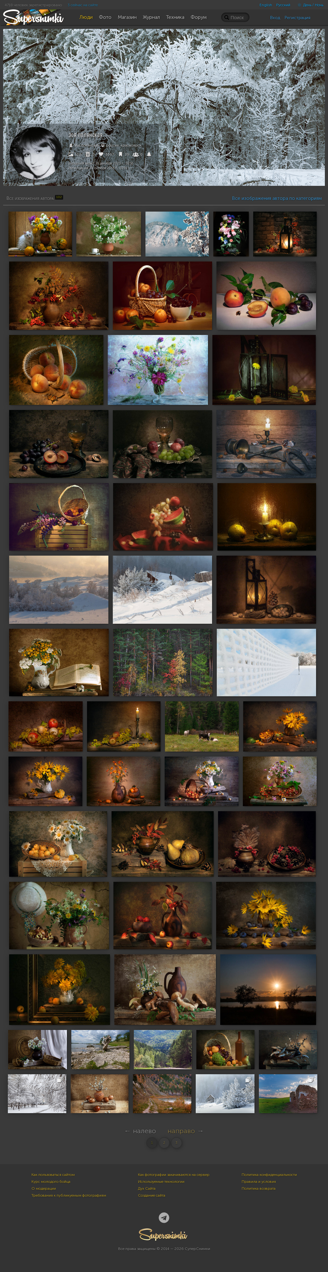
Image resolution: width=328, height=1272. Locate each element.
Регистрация (297, 17)
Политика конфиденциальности (269, 1174)
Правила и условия (259, 1181)
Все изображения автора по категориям (277, 198)
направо (181, 1131)
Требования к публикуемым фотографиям (68, 1195)
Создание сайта (151, 1195)
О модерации (43, 1188)
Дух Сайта (147, 1188)
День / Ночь (308, 5)
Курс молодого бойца (50, 1181)
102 (74, 154)
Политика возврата (259, 1188)
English (266, 5)
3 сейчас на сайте (83, 5)
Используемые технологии (161, 1181)
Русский (283, 5)
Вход (275, 17)
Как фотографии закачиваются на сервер (174, 1174)
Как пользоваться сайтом (53, 1174)
